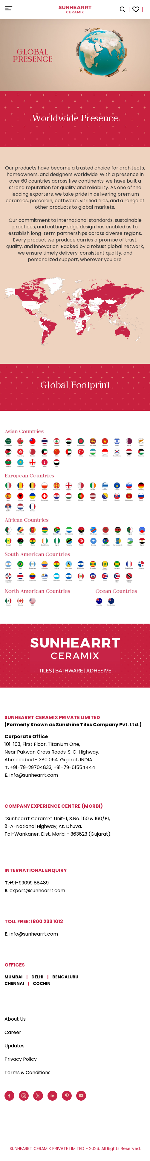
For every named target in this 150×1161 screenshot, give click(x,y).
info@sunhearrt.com (34, 775)
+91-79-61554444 (74, 767)
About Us (15, 1019)
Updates (14, 1045)
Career (12, 1032)
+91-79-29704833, (31, 767)
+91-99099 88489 (29, 882)
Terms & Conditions (27, 1072)
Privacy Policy (20, 1059)
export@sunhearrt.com (37, 890)
